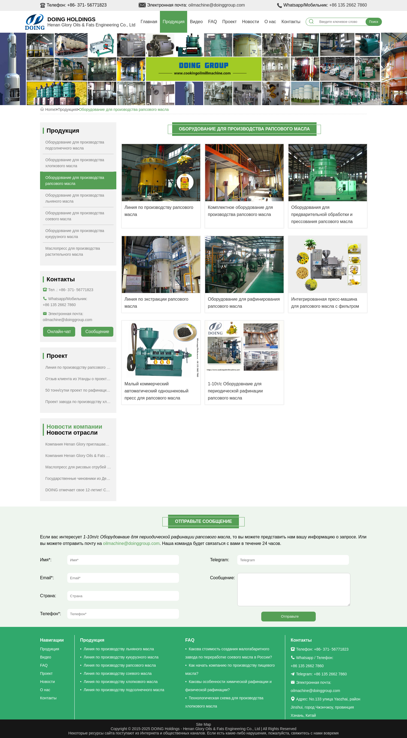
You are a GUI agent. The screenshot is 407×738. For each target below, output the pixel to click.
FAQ (212, 21)
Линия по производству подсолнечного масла (124, 690)
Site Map (203, 724)
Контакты (290, 21)
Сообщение (97, 331)
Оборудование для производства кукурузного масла (74, 233)
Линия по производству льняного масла (119, 649)
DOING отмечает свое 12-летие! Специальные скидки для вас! (79, 490)
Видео (196, 21)
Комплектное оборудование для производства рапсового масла (240, 211)
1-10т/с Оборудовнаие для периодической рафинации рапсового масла (235, 391)
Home (50, 109)
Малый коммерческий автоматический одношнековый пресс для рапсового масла (156, 391)
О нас (270, 21)
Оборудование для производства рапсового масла (124, 109)
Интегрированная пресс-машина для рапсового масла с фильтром (325, 303)
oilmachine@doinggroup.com (216, 5)
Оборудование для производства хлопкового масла (74, 163)
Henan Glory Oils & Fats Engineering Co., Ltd (91, 25)
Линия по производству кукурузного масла (121, 657)
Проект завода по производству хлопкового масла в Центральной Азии (79, 402)
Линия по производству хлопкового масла (121, 681)
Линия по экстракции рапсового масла (156, 303)
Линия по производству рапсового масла (158, 211)
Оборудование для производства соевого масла (74, 216)
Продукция (173, 21)
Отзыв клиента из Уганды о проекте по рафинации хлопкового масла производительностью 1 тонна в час (79, 379)
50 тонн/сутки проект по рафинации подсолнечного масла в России (79, 390)
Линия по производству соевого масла (118, 673)
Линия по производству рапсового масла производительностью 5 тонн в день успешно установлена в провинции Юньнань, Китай (79, 367)
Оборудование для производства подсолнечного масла (74, 145)
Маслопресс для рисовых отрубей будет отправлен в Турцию (79, 467)
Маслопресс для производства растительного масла (72, 251)
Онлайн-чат (59, 331)
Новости (250, 21)
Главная (149, 21)
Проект (229, 21)
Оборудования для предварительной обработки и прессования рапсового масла (322, 214)
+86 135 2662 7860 (348, 5)
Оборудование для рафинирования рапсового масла (244, 303)
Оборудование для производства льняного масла (74, 198)
